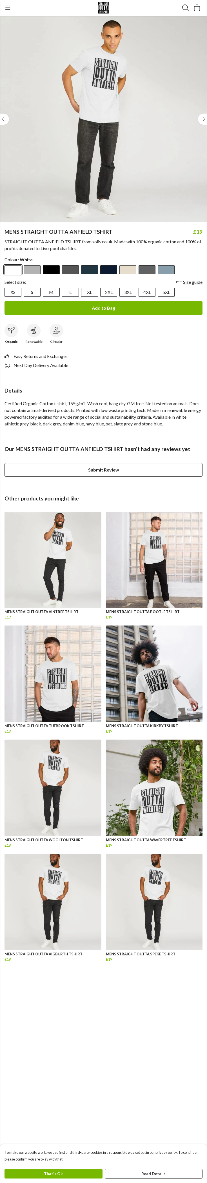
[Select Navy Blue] (108, 269)
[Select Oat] (127, 269)
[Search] (185, 7)
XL (89, 292)
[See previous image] (4, 119)
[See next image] (202, 119)
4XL (147, 292)
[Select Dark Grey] (70, 269)
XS (12, 292)
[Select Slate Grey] (147, 269)
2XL (109, 292)
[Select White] (13, 269)
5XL (166, 292)
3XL (128, 292)
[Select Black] (51, 269)
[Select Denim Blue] (89, 269)
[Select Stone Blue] (166, 269)
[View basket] (196, 7)
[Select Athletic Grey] (32, 269)
